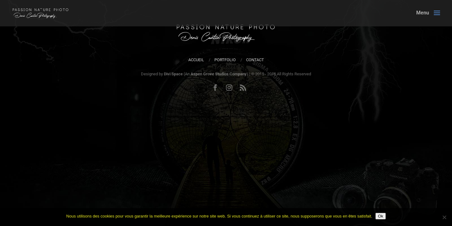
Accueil (196, 59)
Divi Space (173, 74)
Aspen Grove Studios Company (219, 74)
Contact (255, 59)
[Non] (444, 217)
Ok (380, 216)
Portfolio (225, 59)
